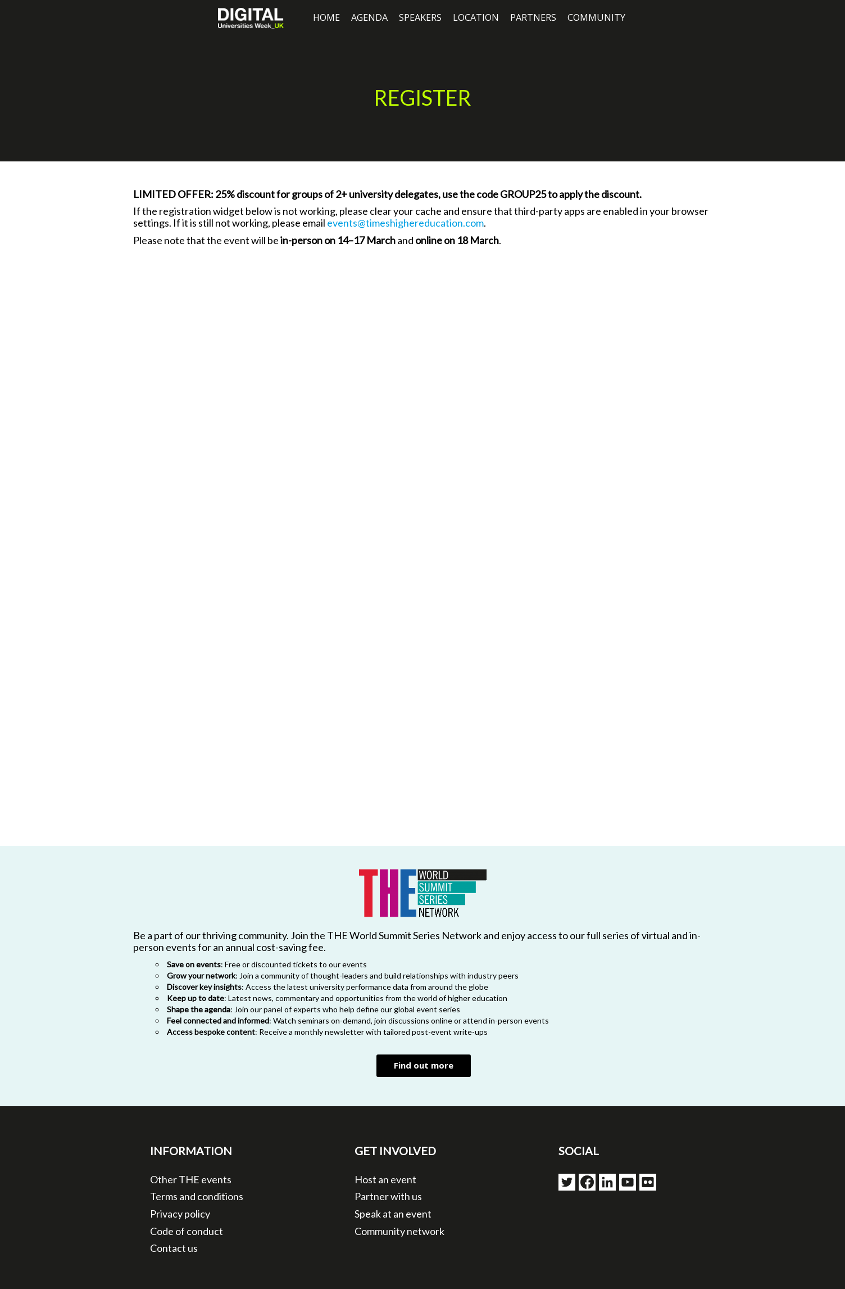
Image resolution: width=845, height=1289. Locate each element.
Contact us (174, 1248)
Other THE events (190, 1179)
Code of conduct (186, 1231)
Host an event (385, 1179)
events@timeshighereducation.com (405, 223)
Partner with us (388, 1196)
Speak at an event (393, 1213)
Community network (399, 1231)
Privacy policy (180, 1213)
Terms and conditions (196, 1196)
